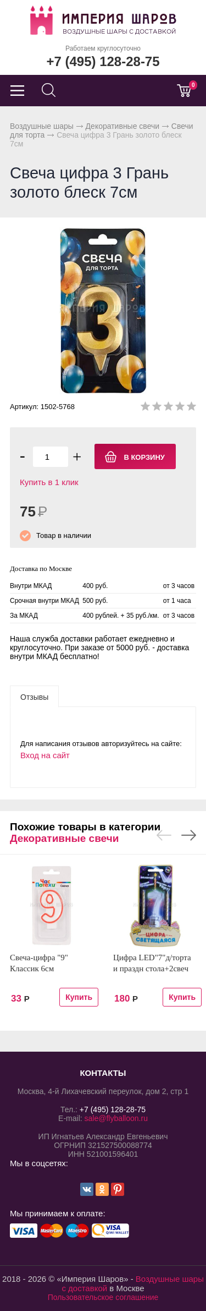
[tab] (34, 697)
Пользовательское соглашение (103, 1297)
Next (188, 835)
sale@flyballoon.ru (116, 1118)
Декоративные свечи (122, 126)
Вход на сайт (45, 755)
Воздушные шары (42, 126)
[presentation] (34, 696)
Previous (164, 835)
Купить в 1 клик (49, 482)
